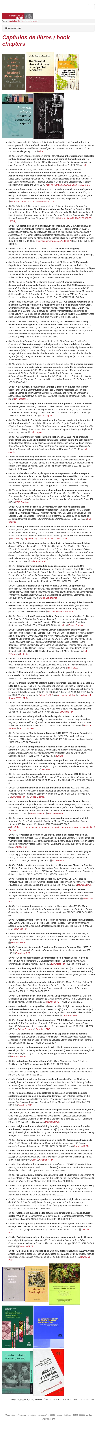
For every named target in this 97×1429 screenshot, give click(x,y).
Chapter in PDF (46, 1160)
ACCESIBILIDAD (49, 1419)
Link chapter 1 (21, 399)
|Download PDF (18, 797)
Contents (23, 654)
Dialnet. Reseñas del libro (60, 611)
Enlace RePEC (46, 695)
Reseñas (46, 769)
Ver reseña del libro (66, 695)
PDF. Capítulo (21, 502)
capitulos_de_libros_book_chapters (23, 21)
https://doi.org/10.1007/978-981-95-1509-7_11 (68, 185)
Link (41, 151)
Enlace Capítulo (76, 625)
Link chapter (46, 415)
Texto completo (26, 728)
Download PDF (67, 712)
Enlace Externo (37, 797)
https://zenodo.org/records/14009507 (53, 241)
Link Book (16, 538)
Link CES (72, 668)
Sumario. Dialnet (49, 598)
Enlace (59, 756)
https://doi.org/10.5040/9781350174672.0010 (45, 538)
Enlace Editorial (38, 561)
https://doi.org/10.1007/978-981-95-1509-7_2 (32, 201)
